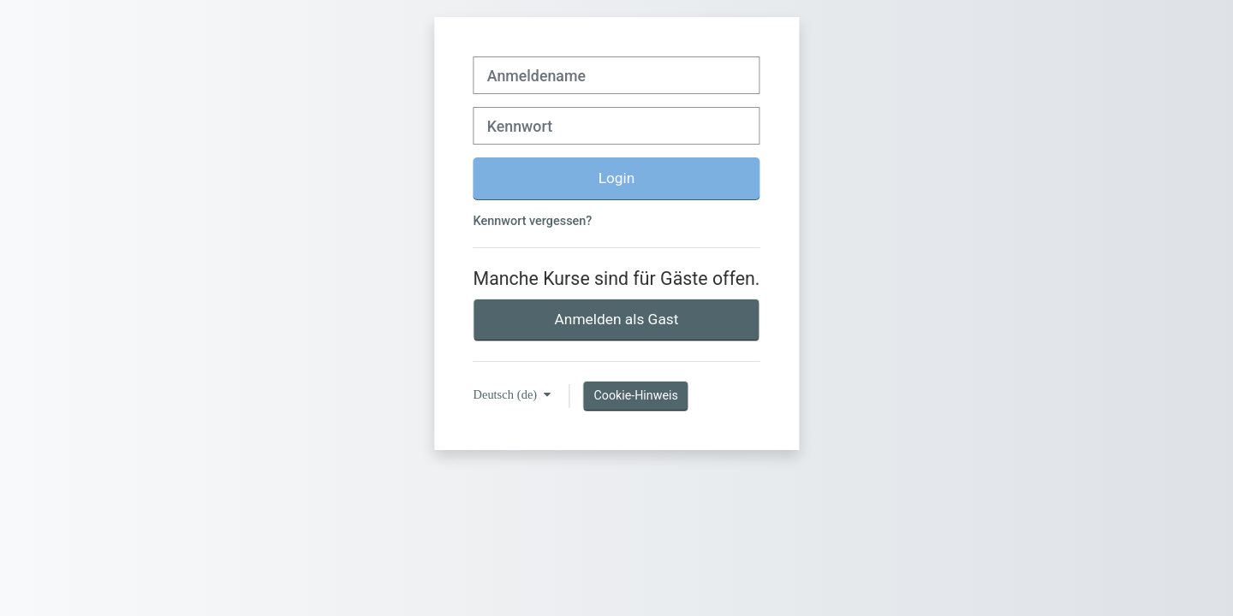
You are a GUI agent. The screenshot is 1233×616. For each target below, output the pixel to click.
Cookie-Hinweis (635, 395)
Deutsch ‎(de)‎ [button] (507, 394)
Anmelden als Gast (617, 319)
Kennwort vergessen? (533, 221)
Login (617, 178)
